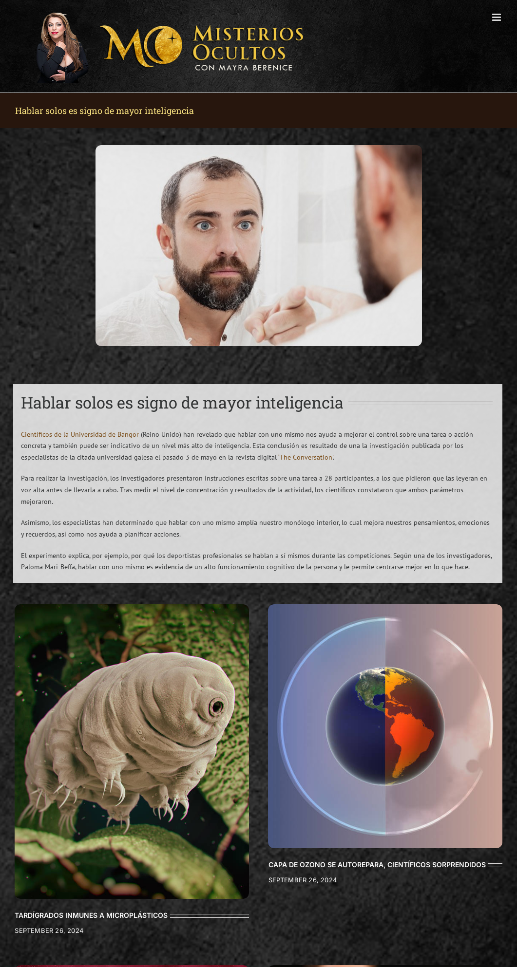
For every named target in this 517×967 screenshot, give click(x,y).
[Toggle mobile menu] (497, 17)
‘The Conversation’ (305, 457)
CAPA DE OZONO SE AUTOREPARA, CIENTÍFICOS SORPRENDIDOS (377, 864)
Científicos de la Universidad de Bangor (80, 434)
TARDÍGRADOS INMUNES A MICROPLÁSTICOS (91, 915)
